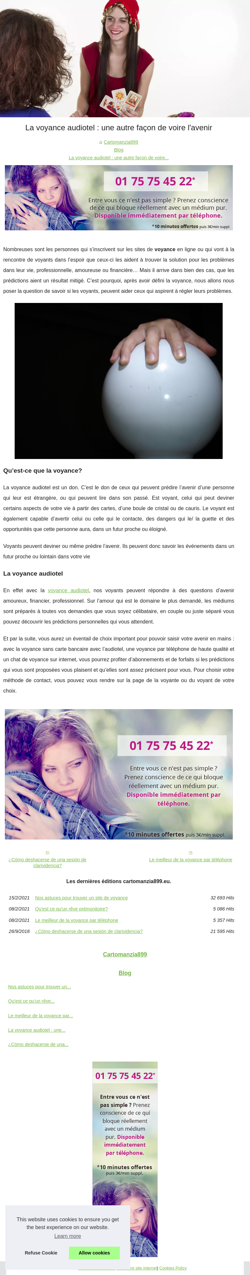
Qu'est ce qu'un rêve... (31, 1001)
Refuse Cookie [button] (41, 1252)
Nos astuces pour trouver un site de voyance (81, 897)
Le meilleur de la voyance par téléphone (190, 859)
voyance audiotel (68, 590)
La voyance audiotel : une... (36, 1030)
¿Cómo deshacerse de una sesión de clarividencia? (47, 862)
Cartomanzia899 (121, 142)
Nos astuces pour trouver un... (39, 986)
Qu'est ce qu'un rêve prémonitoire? (71, 909)
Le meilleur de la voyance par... (40, 1015)
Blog (118, 149)
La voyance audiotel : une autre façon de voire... (119, 157)
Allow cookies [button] (94, 1252)
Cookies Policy (173, 1268)
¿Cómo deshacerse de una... (38, 1044)
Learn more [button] (67, 1236)
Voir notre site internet (137, 1268)
